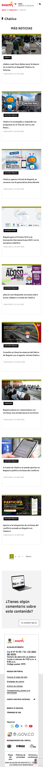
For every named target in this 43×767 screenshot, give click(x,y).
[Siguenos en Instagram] (26, 726)
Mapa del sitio (10, 757)
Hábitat (7, 57)
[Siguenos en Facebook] (12, 726)
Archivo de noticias (15, 686)
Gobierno (8, 403)
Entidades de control (15, 681)
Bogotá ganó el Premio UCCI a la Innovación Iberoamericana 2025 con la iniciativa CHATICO (21, 240)
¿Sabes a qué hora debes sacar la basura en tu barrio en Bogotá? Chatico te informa (21, 67)
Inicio (4, 10)
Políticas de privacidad (20, 756)
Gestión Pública (11, 115)
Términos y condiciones (33, 756)
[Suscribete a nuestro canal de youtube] (30, 726)
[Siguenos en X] (21, 726)
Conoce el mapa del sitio (17, 677)
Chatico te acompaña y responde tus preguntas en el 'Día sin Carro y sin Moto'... (19, 124)
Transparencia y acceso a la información (18, 691)
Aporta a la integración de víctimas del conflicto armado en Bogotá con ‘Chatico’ (20, 528)
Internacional (10, 230)
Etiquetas (13, 10)
